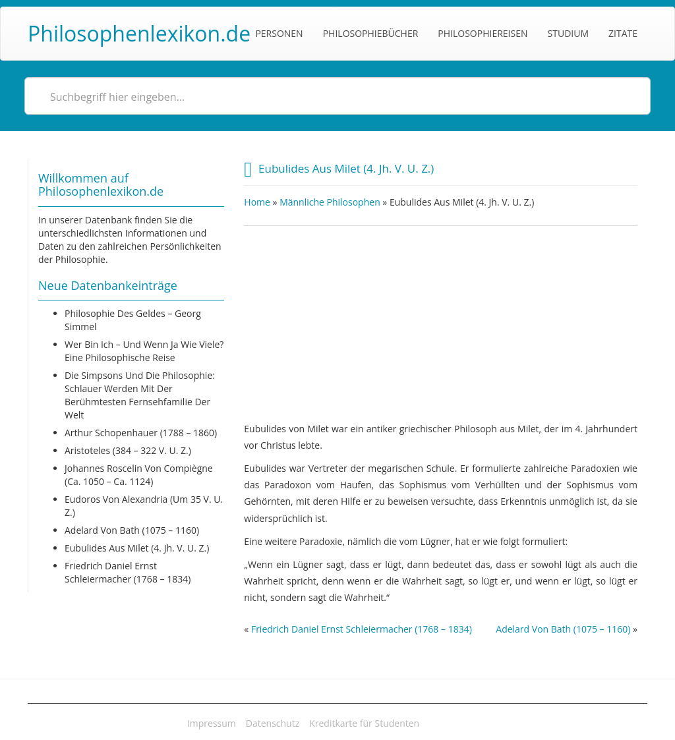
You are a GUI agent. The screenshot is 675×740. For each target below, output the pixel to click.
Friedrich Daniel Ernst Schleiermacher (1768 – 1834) (128, 572)
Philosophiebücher (371, 33)
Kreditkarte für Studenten (364, 723)
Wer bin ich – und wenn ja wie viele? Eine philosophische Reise (144, 351)
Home (257, 202)
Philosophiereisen (482, 33)
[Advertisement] (440, 318)
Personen (279, 33)
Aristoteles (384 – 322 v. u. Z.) (128, 450)
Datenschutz (272, 723)
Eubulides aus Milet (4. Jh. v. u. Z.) (137, 548)
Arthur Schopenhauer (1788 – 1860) (141, 432)
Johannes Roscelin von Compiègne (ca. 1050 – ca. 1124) (139, 475)
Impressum (211, 723)
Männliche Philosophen (329, 202)
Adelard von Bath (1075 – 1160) (132, 530)
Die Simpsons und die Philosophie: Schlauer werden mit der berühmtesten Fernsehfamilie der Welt (140, 395)
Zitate (622, 33)
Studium (568, 33)
